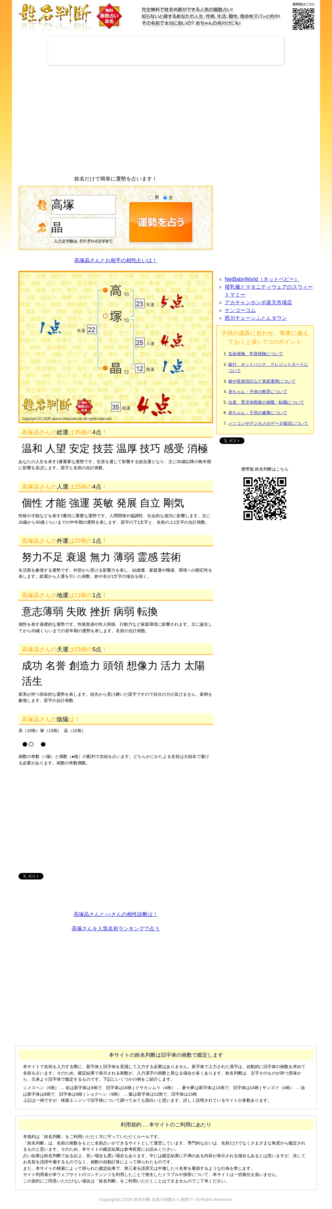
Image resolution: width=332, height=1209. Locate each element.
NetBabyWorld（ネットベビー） (262, 279)
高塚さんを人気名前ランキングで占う (116, 928)
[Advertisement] (166, 50)
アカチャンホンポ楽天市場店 (258, 302)
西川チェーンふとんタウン (256, 318)
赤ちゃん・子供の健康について (257, 412)
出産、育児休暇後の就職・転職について (266, 402)
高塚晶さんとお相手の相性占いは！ (115, 260)
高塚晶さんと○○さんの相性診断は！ (116, 914)
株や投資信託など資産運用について (262, 381)
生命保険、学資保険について (255, 353)
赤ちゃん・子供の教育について (257, 391)
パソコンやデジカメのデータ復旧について (268, 423)
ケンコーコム (240, 310)
